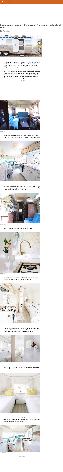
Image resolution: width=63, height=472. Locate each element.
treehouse (36, 67)
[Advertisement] (31, 13)
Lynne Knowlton (32, 62)
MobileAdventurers (6, 2)
